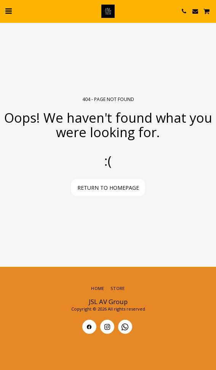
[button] (8, 11)
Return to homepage (108, 187)
